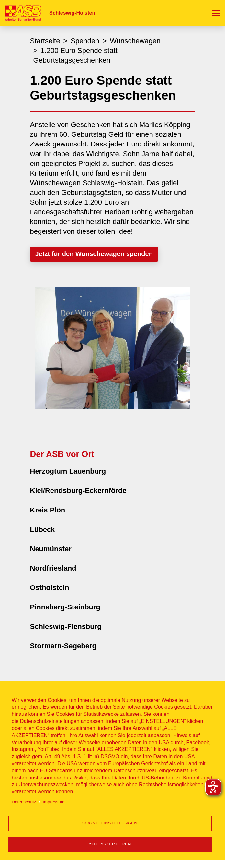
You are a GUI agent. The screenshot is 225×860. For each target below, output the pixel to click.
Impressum (53, 802)
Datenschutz (24, 802)
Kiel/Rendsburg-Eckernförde (78, 491)
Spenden (85, 41)
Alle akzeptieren (110, 844)
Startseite (45, 41)
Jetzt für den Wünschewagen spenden (94, 253)
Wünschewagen (135, 41)
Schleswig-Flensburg (66, 626)
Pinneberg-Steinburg (65, 607)
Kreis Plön (47, 510)
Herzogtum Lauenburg (68, 471)
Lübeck (42, 529)
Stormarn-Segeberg (63, 646)
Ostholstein (49, 588)
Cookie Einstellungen (109, 823)
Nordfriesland (53, 568)
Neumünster (51, 549)
